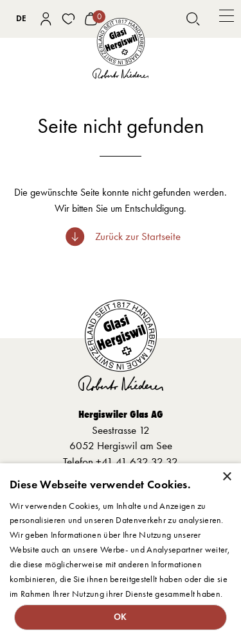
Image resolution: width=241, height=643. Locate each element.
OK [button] (120, 617)
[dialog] (120, 553)
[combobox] (21, 18)
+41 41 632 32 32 (137, 461)
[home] (121, 48)
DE (21, 18)
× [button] (226, 477)
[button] (226, 19)
